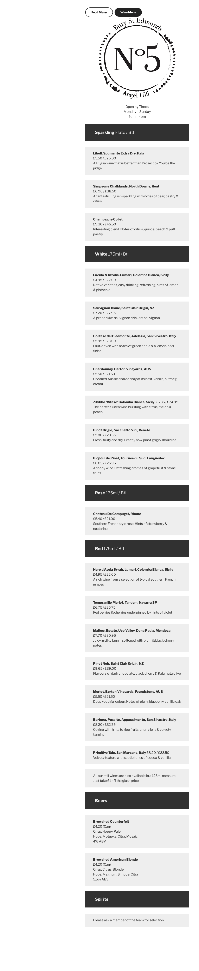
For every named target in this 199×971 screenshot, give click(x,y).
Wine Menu (128, 12)
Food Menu (99, 12)
